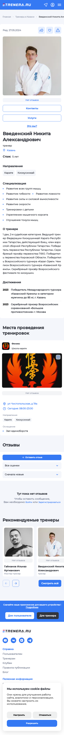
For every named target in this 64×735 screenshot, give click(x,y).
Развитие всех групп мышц (23, 188)
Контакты (32, 108)
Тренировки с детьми (20, 209)
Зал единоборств (17, 431)
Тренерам (9, 658)
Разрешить (32, 723)
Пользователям (12, 653)
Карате (8, 419)
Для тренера (48, 615)
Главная (7, 16)
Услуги (32, 118)
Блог (6, 672)
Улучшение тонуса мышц (22, 220)
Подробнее (32, 607)
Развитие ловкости (48, 193)
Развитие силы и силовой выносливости (32, 199)
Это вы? (32, 126)
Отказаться (45, 715)
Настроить (19, 715)
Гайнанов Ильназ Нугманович (15, 568)
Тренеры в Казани (24, 16)
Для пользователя (19, 615)
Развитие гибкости (18, 193)
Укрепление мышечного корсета (27, 214)
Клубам (7, 663)
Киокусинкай (23, 419)
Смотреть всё (50, 583)
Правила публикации (16, 667)
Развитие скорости (18, 204)
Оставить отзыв (32, 457)
